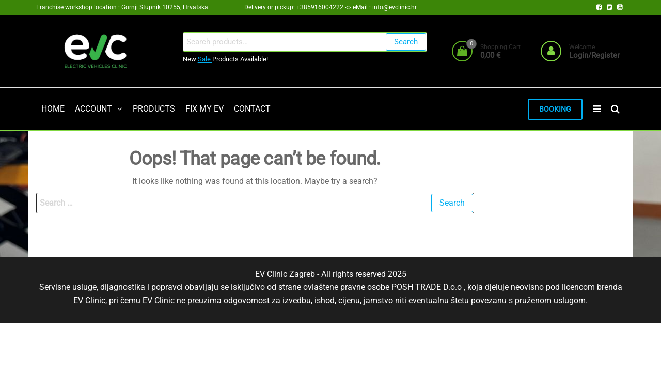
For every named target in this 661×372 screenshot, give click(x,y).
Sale (205, 59)
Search (406, 42)
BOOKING (555, 109)
